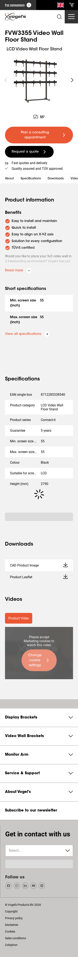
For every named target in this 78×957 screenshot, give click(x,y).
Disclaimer (11, 924)
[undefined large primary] (39, 135)
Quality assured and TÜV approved (37, 169)
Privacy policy (14, 918)
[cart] (71, 5)
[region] (39, 80)
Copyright (11, 911)
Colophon (11, 945)
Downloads (56, 178)
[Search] (61, 6)
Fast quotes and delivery (29, 163)
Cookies (10, 931)
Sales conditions (15, 938)
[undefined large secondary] (29, 152)
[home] (15, 16)
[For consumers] (18, 5)
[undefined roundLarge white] (72, 80)
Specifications (31, 178)
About (9, 178)
